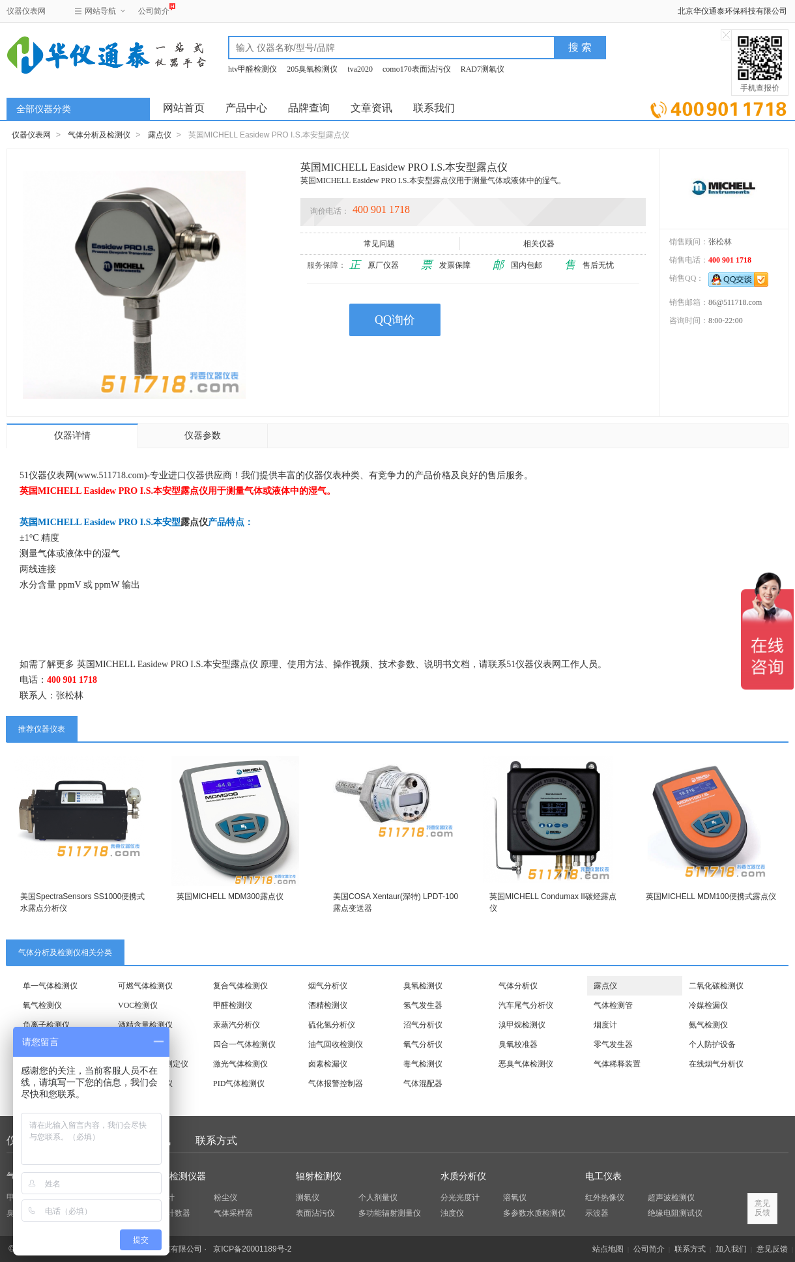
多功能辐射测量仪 (389, 1213)
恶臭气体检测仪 (526, 1063)
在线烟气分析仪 (716, 1063)
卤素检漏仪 (327, 1063)
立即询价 (718, 107)
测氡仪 (307, 1197)
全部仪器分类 (43, 109)
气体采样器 (233, 1213)
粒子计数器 (170, 1213)
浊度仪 (452, 1213)
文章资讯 (371, 107)
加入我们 (731, 1249)
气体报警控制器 (335, 1083)
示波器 (597, 1213)
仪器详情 (72, 435)
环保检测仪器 (178, 1176)
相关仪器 (539, 243)
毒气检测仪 (422, 1063)
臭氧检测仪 (422, 985)
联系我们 (434, 107)
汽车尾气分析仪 (526, 1005)
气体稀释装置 (617, 1063)
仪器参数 (202, 435)
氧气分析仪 (422, 1044)
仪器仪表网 (26, 11)
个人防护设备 (712, 1044)
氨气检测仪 (708, 1024)
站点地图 (608, 1249)
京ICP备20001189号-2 (252, 1249)
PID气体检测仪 (239, 1083)
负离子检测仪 (46, 1024)
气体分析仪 (518, 985)
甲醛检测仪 (232, 1005)
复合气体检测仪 (240, 985)
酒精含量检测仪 (145, 1024)
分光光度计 (460, 1197)
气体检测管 (613, 1005)
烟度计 (605, 1024)
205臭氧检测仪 (312, 69)
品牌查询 (309, 107)
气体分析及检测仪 (99, 134)
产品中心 (246, 107)
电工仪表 (603, 1176)
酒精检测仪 (327, 1005)
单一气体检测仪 (50, 985)
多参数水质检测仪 (534, 1213)
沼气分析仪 (422, 1024)
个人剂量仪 (378, 1197)
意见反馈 (772, 1249)
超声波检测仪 (671, 1197)
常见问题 (380, 243)
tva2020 (360, 69)
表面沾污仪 (315, 1213)
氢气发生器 (422, 1005)
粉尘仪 (225, 1197)
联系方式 (216, 1140)
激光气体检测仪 (240, 1063)
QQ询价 (395, 319)
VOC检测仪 (138, 1005)
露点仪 (159, 134)
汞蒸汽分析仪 (236, 1024)
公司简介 (153, 9)
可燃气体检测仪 (145, 985)
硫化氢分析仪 (331, 1024)
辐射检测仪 (318, 1176)
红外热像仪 (604, 1197)
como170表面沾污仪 (417, 69)
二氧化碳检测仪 (716, 985)
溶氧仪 (515, 1197)
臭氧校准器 (518, 1044)
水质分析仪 (463, 1176)
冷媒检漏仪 (708, 1005)
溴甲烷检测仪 (522, 1024)
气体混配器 (422, 1083)
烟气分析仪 (327, 985)
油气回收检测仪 (335, 1044)
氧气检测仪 (42, 1005)
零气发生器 (613, 1044)
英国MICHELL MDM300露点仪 (230, 896)
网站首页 (184, 107)
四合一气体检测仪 (244, 1044)
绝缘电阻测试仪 (675, 1213)
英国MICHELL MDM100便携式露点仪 (711, 896)
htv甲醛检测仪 (252, 69)
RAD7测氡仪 (482, 69)
